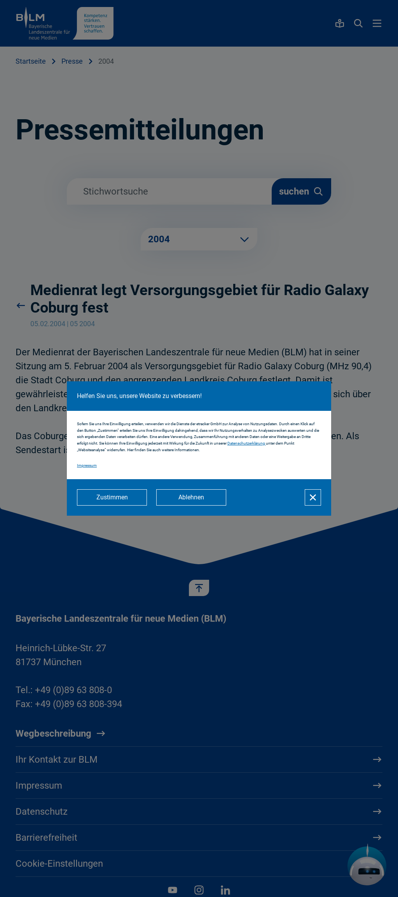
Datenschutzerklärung (246, 443)
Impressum (87, 465)
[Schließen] (313, 497)
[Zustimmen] (112, 497)
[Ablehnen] (191, 497)
